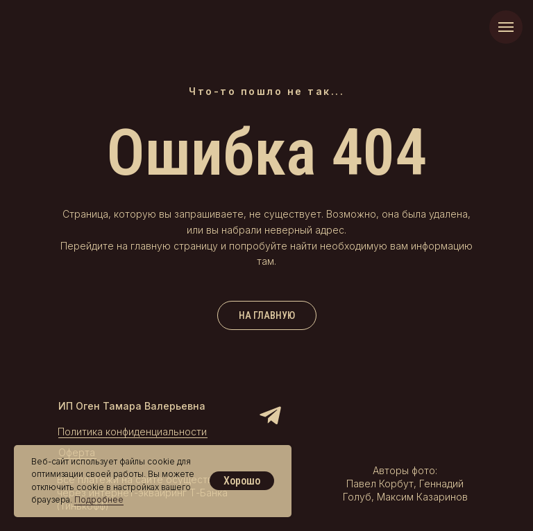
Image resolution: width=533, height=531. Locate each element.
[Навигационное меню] (506, 27)
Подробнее (99, 499)
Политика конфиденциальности (132, 431)
